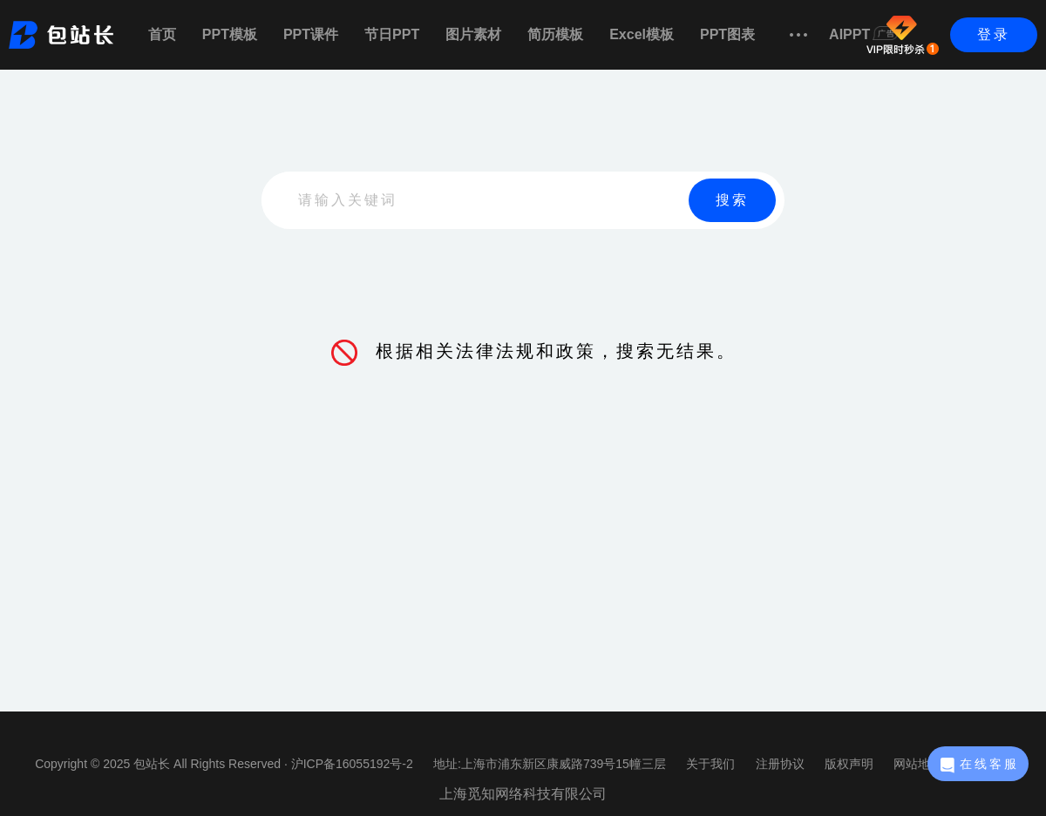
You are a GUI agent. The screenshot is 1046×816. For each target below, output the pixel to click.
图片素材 (473, 34)
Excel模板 (641, 34)
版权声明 (849, 764)
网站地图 (917, 764)
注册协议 (780, 764)
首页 (162, 34)
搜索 (732, 199)
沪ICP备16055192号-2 (352, 764)
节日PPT (391, 34)
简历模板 (555, 34)
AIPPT (863, 34)
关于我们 (710, 764)
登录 (993, 34)
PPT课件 (310, 34)
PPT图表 (727, 34)
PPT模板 (229, 34)
